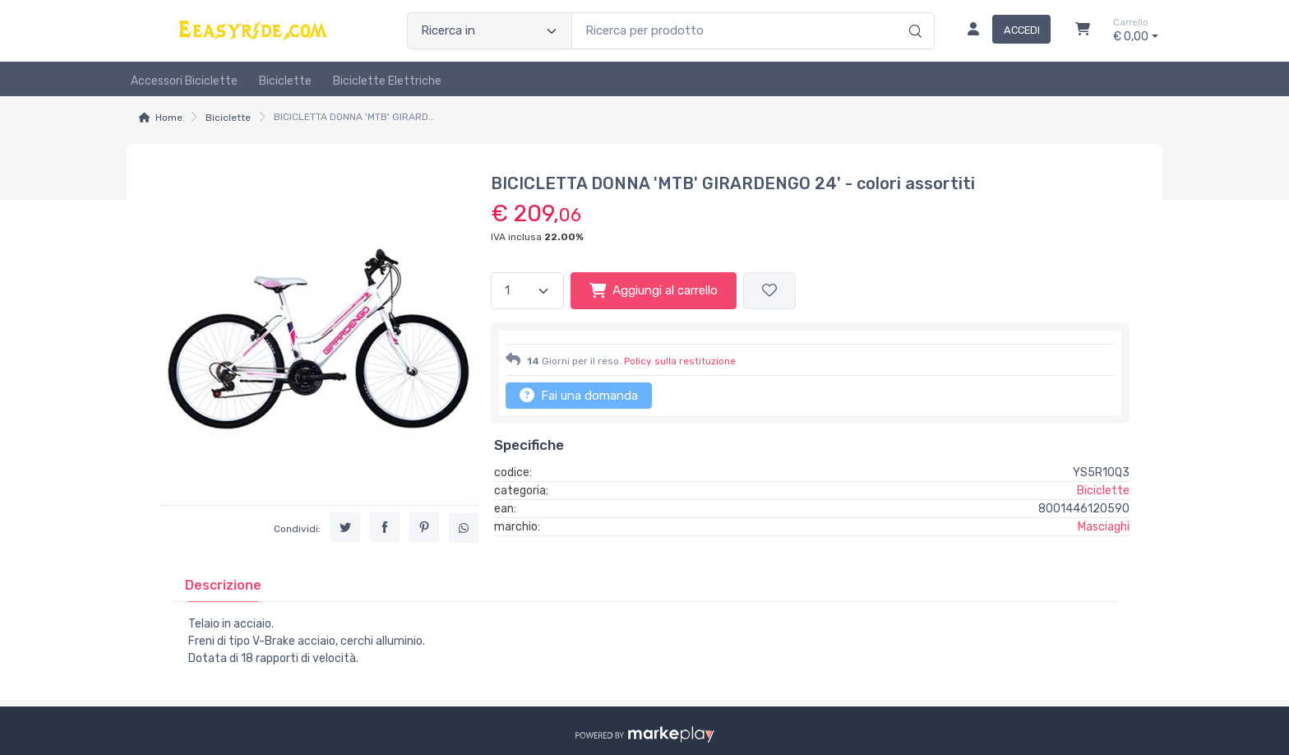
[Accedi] (1002, 31)
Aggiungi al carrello (653, 290)
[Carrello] (1083, 31)
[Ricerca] (913, 14)
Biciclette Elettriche (387, 81)
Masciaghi (1104, 527)
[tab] (223, 585)
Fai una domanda (579, 394)
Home (168, 117)
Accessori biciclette (184, 81)
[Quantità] (527, 290)
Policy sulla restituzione (680, 361)
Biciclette (285, 81)
